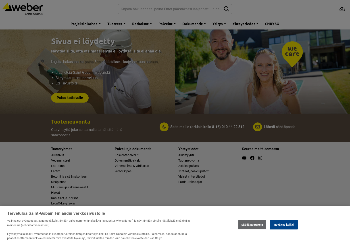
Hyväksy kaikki (284, 227)
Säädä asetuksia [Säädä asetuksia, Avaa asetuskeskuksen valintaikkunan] (252, 227)
